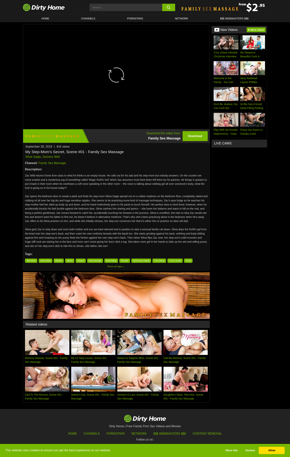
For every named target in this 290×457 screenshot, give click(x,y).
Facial (188, 261)
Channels (92, 433)
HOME (45, 18)
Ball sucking (45, 261)
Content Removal (207, 433)
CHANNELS (88, 18)
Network (181, 18)
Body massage (95, 261)
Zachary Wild (51, 156)
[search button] (168, 7)
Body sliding (111, 261)
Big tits (69, 261)
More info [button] (232, 450)
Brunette (124, 261)
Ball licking (31, 261)
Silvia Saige (33, 156)
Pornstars (135, 18)
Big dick (58, 261)
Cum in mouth (175, 261)
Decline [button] (250, 450)
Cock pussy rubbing (141, 261)
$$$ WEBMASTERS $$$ (234, 18)
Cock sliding (159, 261)
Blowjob (80, 261)
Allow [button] (271, 450)
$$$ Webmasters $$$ (169, 433)
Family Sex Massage (52, 163)
